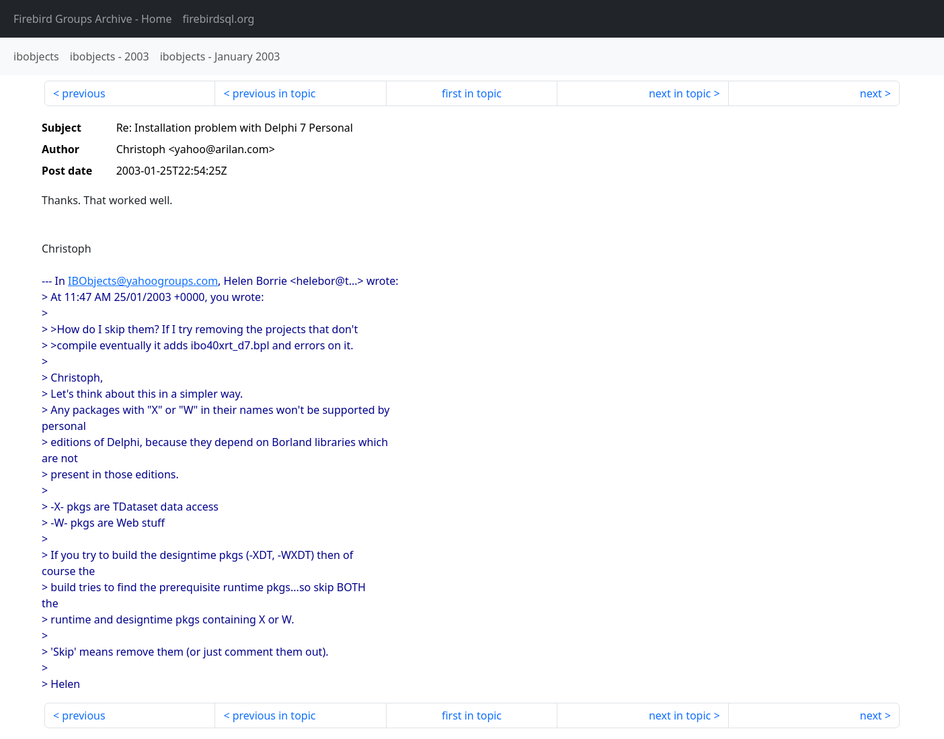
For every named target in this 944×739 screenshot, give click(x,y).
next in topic (680, 93)
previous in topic (274, 93)
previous (83, 93)
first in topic (472, 93)
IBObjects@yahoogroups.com (143, 280)
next (871, 93)
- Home (92, 18)
